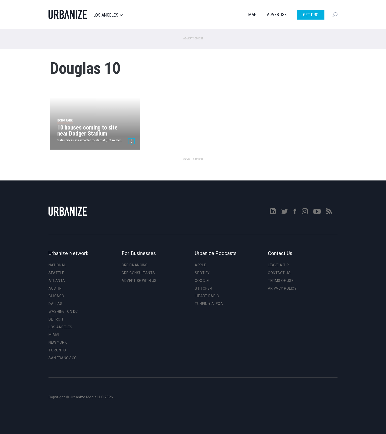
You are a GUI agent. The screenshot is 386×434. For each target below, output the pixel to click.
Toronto (57, 350)
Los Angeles (107, 15)
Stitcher (203, 288)
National (57, 265)
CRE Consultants (138, 273)
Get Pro (311, 14)
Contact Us (279, 273)
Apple (200, 265)
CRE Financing (135, 265)
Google (202, 281)
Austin (55, 288)
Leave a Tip (278, 265)
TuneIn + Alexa (209, 304)
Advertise (277, 14)
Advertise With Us (139, 281)
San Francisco (63, 358)
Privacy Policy (282, 288)
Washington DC (63, 311)
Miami (54, 335)
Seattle (56, 273)
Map (252, 14)
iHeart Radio (207, 296)
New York (58, 342)
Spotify (202, 273)
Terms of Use (281, 281)
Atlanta (57, 281)
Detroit (56, 319)
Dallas (55, 304)
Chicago (56, 296)
